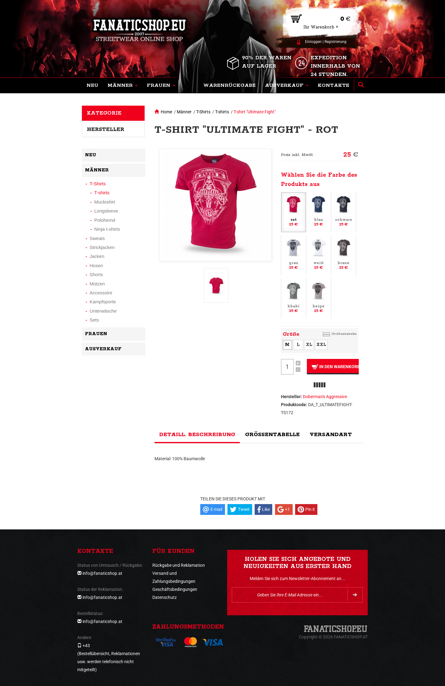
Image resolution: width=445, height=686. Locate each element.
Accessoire (101, 292)
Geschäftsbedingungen (174, 589)
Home (166, 111)
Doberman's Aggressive (325, 396)
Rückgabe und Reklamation (178, 565)
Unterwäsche (103, 311)
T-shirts (222, 111)
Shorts (96, 274)
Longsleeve (106, 210)
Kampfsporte (103, 301)
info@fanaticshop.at (102, 573)
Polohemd (104, 220)
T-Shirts (203, 111)
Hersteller (105, 129)
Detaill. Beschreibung (197, 434)
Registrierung (335, 42)
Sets (94, 319)
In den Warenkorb (335, 366)
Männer (184, 111)
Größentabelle (344, 333)
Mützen (97, 283)
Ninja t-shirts (107, 229)
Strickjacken (102, 247)
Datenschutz (164, 597)
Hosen (96, 265)
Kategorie (104, 113)
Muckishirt (104, 201)
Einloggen (313, 42)
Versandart (331, 434)
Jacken (97, 256)
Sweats (97, 238)
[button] (122, 85)
